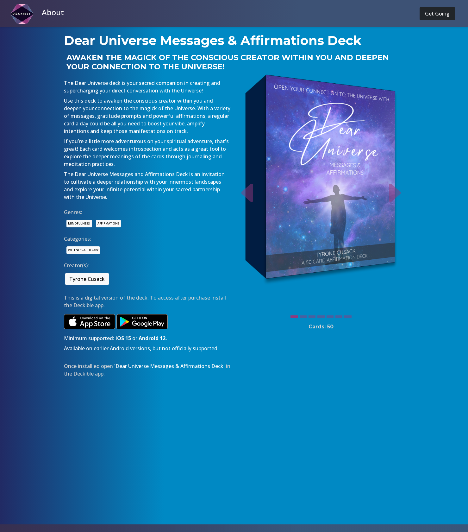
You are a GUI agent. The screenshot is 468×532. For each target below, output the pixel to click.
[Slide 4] (320, 315)
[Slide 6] (338, 315)
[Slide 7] (347, 315)
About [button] (53, 12)
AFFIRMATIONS (108, 223)
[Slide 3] (312, 315)
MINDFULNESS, (79, 223)
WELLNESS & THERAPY (83, 250)
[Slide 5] (330, 315)
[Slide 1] (293, 315)
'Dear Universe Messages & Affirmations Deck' (169, 366)
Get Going (437, 13)
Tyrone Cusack (87, 279)
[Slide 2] (303, 315)
